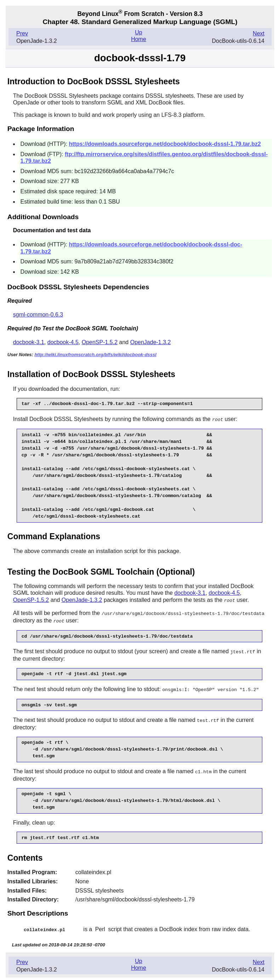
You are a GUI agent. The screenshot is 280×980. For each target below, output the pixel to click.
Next (258, 33)
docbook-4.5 (63, 342)
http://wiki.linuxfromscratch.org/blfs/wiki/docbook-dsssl (95, 354)
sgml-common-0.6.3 (38, 315)
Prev (22, 33)
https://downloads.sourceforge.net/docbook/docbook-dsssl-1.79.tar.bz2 (165, 144)
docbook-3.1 (28, 342)
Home (138, 39)
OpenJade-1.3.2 (150, 342)
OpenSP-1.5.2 (100, 342)
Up (138, 32)
